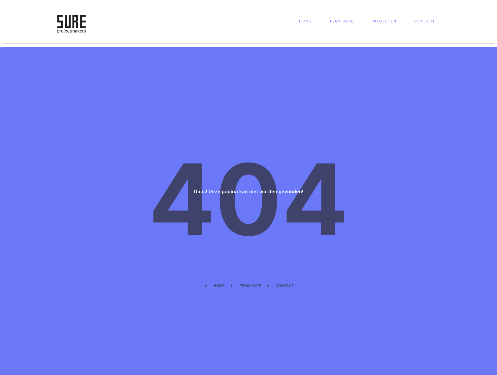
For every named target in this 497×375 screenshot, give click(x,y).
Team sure (341, 21)
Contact (424, 21)
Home (305, 21)
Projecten (384, 21)
